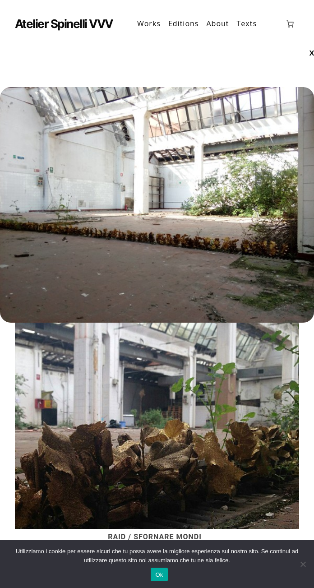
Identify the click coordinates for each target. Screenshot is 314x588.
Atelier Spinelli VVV (64, 24)
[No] (302, 564)
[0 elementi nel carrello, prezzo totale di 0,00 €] (290, 24)
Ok (159, 574)
